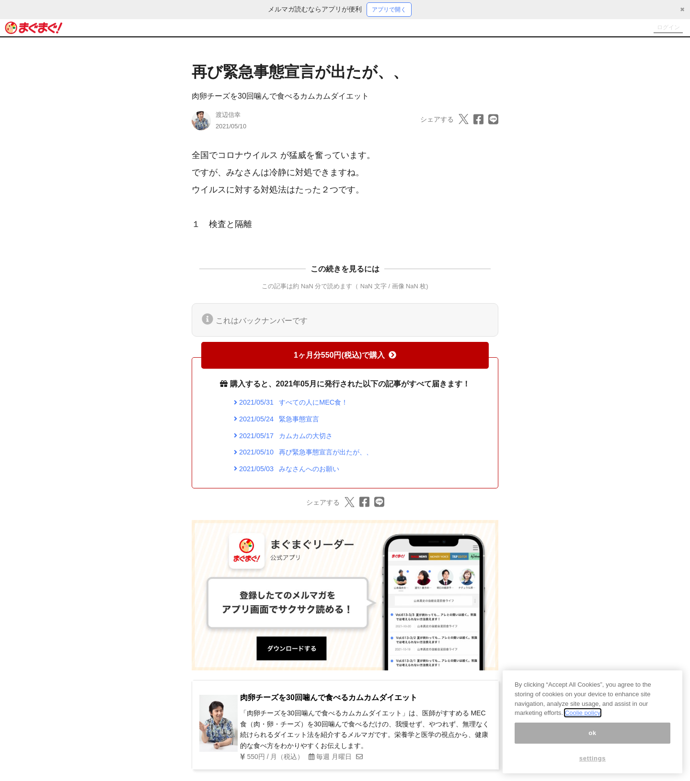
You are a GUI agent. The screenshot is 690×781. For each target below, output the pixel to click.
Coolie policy (582, 712)
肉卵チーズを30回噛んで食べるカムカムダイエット (280, 97)
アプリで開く (389, 10)
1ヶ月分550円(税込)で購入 (345, 356)
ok (592, 732)
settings (592, 758)
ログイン (664, 28)
